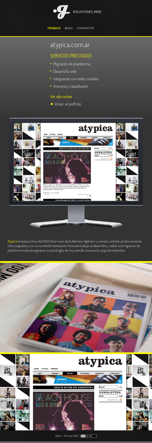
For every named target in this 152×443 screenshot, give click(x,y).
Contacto (85, 28)
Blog (69, 28)
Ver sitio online (61, 96)
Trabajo (54, 28)
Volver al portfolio (67, 104)
